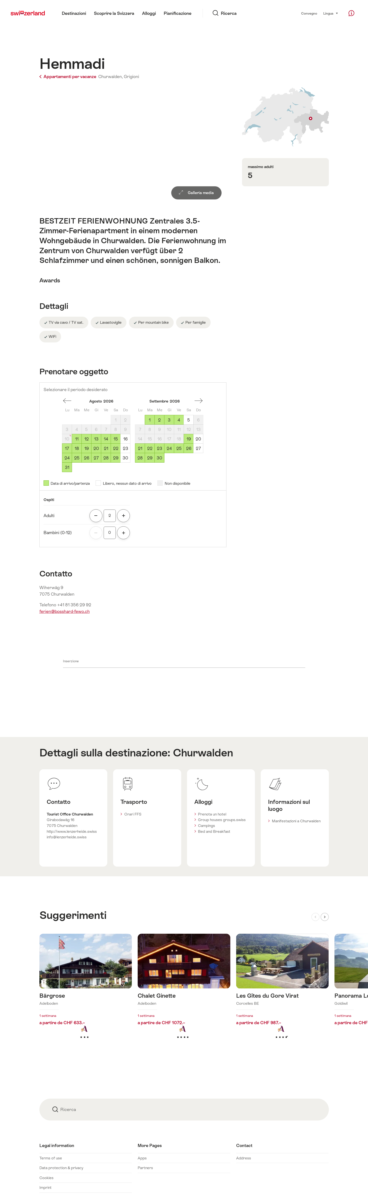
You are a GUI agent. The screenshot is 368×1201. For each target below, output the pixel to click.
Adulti (49, 515)
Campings (206, 825)
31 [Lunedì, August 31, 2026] (67, 467)
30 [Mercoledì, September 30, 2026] (159, 458)
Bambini (58, 532)
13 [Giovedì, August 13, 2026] (96, 439)
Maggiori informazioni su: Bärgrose (85, 994)
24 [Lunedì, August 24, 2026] (67, 458)
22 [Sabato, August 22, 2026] (115, 448)
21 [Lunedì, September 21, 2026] (140, 448)
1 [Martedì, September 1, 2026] (150, 420)
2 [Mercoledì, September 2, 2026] (159, 420)
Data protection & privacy (61, 1167)
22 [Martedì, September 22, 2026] (150, 448)
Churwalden (203, 752)
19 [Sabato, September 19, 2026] (189, 439)
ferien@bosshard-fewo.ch (64, 611)
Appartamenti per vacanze (68, 76)
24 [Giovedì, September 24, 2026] (169, 448)
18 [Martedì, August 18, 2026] (77, 448)
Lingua (330, 13)
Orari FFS (132, 814)
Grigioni (131, 76)
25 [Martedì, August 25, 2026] (77, 458)
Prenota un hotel (212, 814)
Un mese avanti (198, 400)
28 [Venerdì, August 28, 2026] (106, 458)
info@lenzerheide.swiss (67, 837)
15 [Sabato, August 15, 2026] (116, 439)
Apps (142, 1158)
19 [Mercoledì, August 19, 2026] (86, 448)
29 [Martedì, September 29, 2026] (150, 458)
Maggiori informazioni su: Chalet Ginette (184, 994)
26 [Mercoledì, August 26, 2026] (86, 458)
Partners (145, 1167)
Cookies (46, 1177)
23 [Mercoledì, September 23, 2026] (159, 448)
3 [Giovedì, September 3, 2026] (169, 420)
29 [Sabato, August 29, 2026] (115, 458)
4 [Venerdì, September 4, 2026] (179, 420)
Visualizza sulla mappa (285, 116)
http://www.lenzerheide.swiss (72, 831)
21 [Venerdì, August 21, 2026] (106, 448)
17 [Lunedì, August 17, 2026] (67, 448)
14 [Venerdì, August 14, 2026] (106, 439)
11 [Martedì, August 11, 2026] (77, 439)
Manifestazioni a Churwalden (296, 821)
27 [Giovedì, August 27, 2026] (96, 458)
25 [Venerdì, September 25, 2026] (179, 448)
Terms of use (50, 1158)
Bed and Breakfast (214, 831)
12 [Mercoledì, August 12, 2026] (86, 439)
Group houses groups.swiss (222, 819)
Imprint (45, 1187)
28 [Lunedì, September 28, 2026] (140, 458)
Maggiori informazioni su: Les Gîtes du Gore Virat (282, 994)
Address (243, 1158)
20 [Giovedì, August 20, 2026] (96, 448)
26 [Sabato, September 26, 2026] (188, 448)
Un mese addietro (67, 400)
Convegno (309, 13)
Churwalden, (110, 76)
